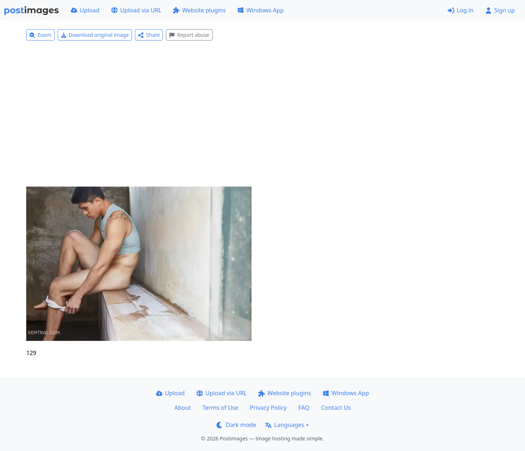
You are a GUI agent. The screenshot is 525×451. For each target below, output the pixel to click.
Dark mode (236, 425)
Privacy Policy (268, 408)
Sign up (500, 10)
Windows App (260, 10)
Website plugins (199, 10)
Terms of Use (220, 408)
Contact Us (336, 408)
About (182, 408)
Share (149, 34)
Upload (85, 10)
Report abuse (189, 34)
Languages (284, 425)
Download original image (95, 34)
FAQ (303, 408)
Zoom (40, 34)
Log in (461, 10)
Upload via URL (136, 10)
